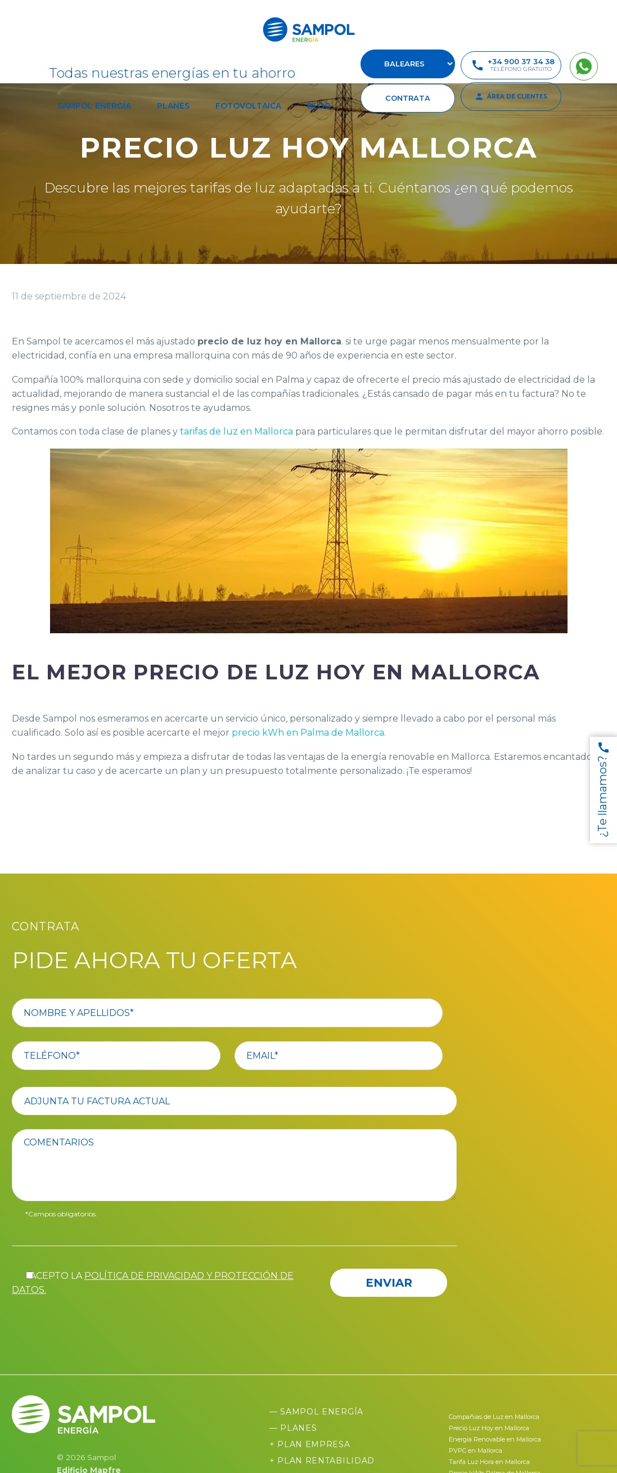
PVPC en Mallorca (475, 1450)
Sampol (101, 1457)
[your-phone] (130, 1055)
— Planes (293, 1428)
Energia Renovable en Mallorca (495, 1439)
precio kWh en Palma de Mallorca (308, 732)
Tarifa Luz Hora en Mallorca (489, 1462)
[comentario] (241, 1165)
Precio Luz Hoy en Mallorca (489, 1428)
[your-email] (353, 1055)
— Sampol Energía (316, 1412)
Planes (173, 106)
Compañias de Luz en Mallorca (494, 1417)
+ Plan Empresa (309, 1444)
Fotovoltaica (248, 106)
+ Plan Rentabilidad (322, 1461)
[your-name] (241, 1013)
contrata (407, 97)
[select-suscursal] (408, 64)
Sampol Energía (94, 106)
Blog (319, 106)
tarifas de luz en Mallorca (235, 431)
